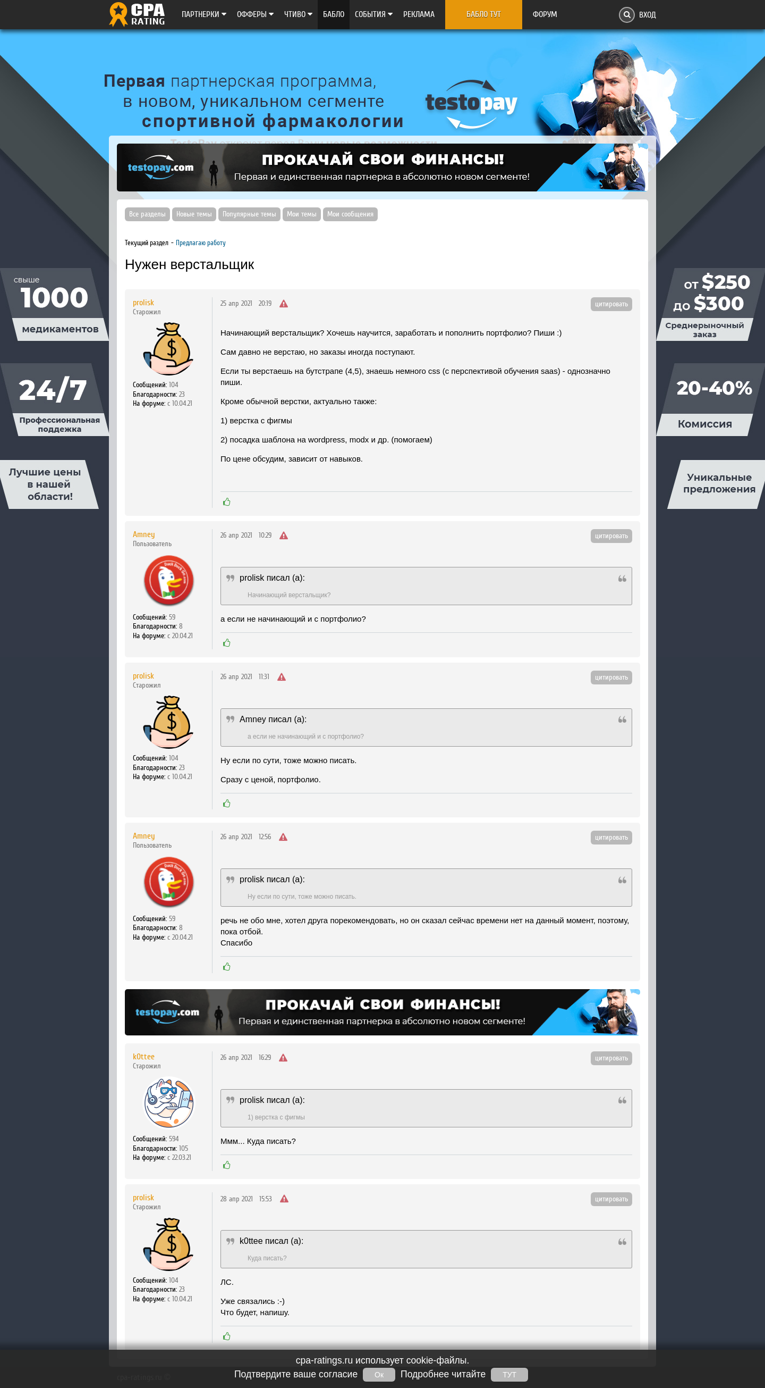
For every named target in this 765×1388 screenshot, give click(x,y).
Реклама (419, 14)
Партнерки (204, 14)
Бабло (333, 14)
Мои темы (302, 214)
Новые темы (194, 214)
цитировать (611, 304)
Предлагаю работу (201, 243)
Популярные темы (249, 214)
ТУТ (509, 1374)
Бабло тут (483, 14)
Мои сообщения (350, 214)
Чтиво (298, 14)
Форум (545, 14)
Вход (647, 15)
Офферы (255, 14)
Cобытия (374, 14)
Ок (379, 1374)
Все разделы (147, 214)
